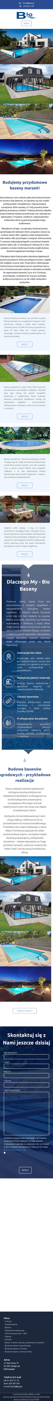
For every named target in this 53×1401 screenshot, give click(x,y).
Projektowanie (11, 1324)
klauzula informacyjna (14, 1150)
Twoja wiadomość (26, 1112)
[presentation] (23, 1160)
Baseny (8, 1327)
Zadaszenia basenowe (14, 1330)
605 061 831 (14, 1383)
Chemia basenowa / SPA (16, 1333)
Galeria (8, 1336)
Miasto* (26, 1074)
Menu (26, 23)
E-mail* (26, 1065)
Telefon (26, 1083)
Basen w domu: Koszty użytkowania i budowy (24, 1342)
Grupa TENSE (34, 1400)
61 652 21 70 (28, 6)
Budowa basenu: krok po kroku (18, 1352)
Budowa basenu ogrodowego (18, 1345)
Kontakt (8, 1339)
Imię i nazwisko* (26, 1055)
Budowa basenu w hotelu (16, 1349)
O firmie (8, 1321)
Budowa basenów (32, 1397)
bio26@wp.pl (28, 3)
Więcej (8, 344)
